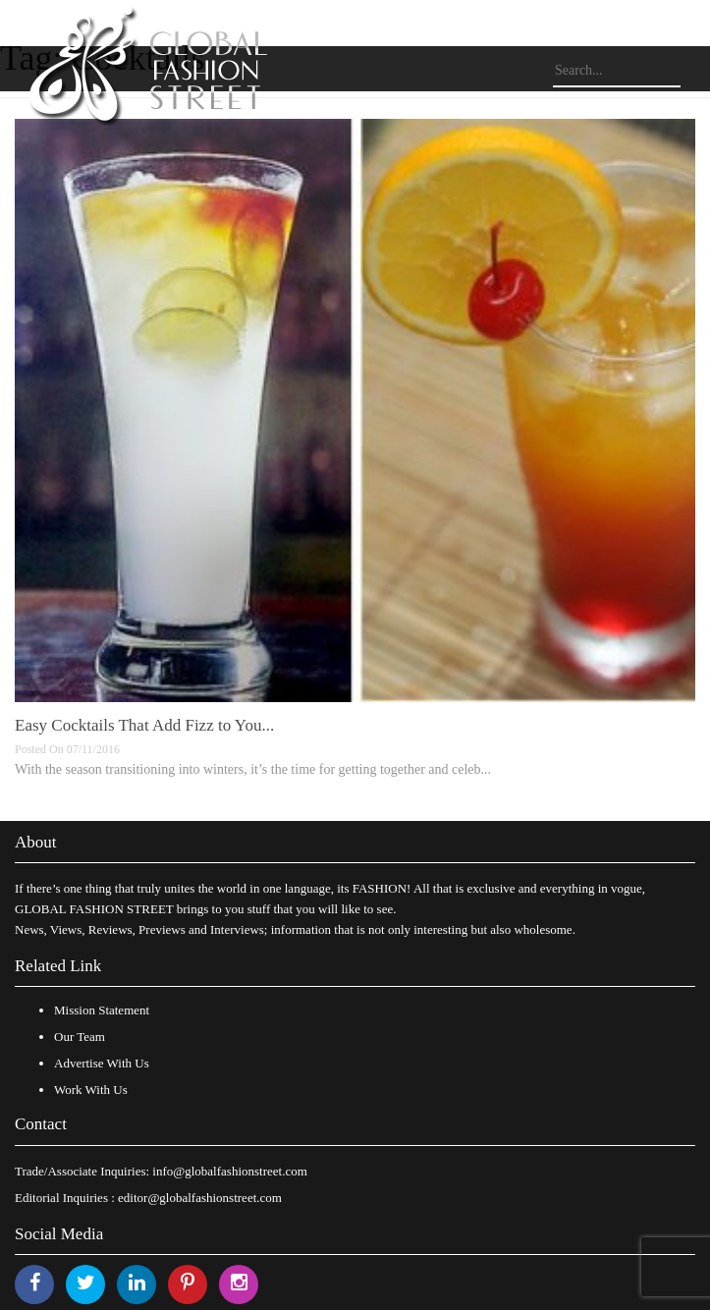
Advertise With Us (101, 1063)
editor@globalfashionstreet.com (200, 1197)
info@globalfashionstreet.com (229, 1171)
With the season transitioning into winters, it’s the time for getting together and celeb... (253, 769)
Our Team (79, 1036)
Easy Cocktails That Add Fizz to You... (144, 725)
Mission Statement (101, 1010)
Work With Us (91, 1089)
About (36, 842)
